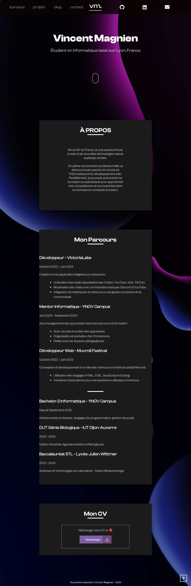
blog (57, 7)
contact (76, 7)
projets (39, 7)
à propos (17, 7)
